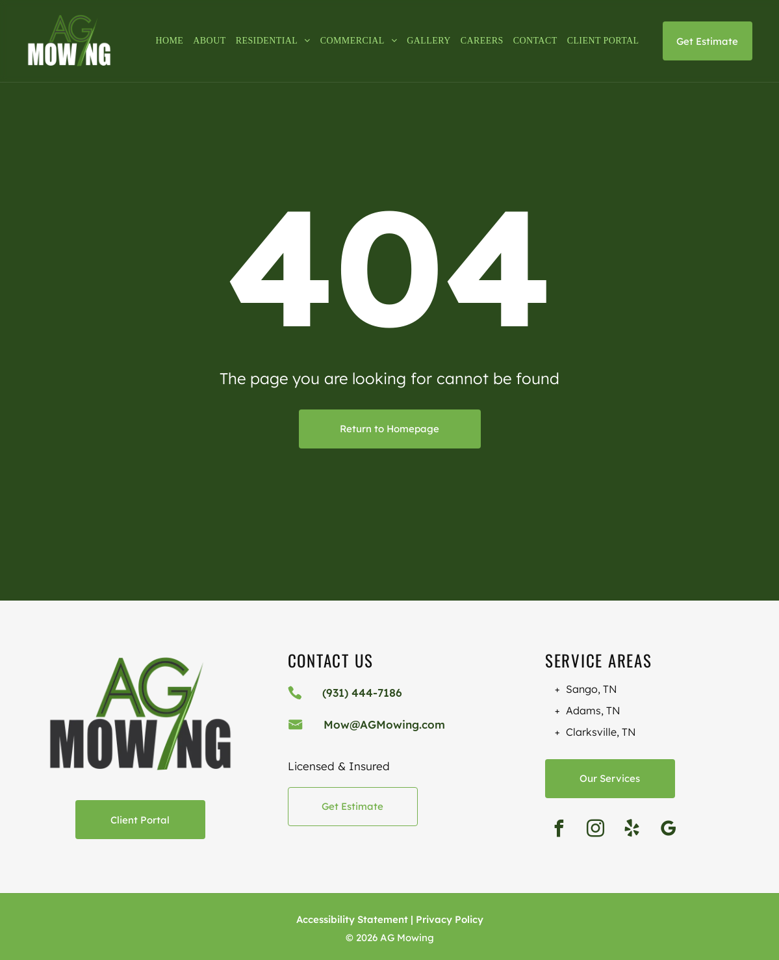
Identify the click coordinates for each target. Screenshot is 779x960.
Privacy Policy (449, 919)
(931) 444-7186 (362, 692)
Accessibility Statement (352, 919)
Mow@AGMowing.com (384, 724)
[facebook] (559, 830)
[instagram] (595, 830)
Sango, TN (591, 688)
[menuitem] (164, 41)
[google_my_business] (668, 830)
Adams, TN (593, 710)
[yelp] (632, 830)
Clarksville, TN (601, 731)
